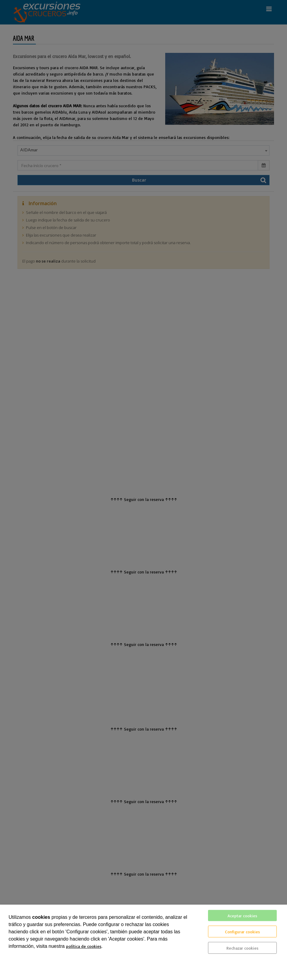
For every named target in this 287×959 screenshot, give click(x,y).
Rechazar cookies (242, 948)
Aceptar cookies (242, 915)
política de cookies (83, 946)
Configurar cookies (242, 931)
